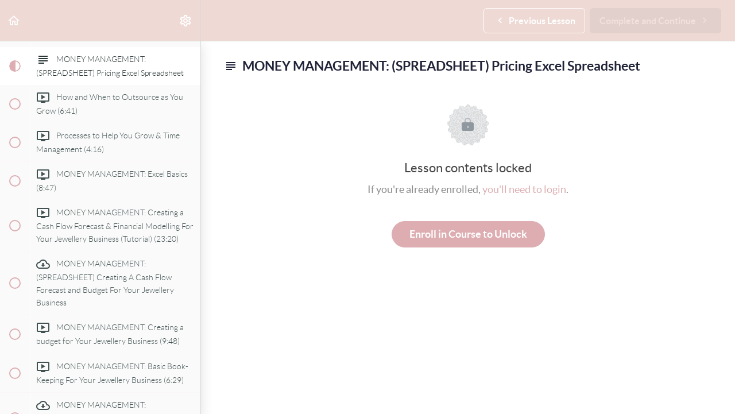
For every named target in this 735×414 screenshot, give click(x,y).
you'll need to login (524, 189)
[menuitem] (186, 20)
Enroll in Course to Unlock (468, 234)
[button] (14, 20)
